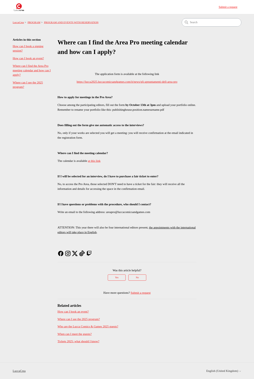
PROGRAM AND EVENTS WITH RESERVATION (71, 22)
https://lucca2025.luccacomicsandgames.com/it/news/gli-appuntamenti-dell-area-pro (127, 81)
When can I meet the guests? (75, 334)
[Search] (211, 22)
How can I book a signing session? (28, 48)
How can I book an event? (28, 58)
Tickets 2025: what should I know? (78, 341)
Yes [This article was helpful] (116, 277)
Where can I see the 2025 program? (28, 85)
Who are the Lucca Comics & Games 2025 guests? (88, 326)
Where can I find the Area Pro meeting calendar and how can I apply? (32, 70)
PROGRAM (34, 22)
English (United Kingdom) (223, 370)
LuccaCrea (18, 22)
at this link (94, 160)
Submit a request (228, 7)
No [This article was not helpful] (137, 277)
